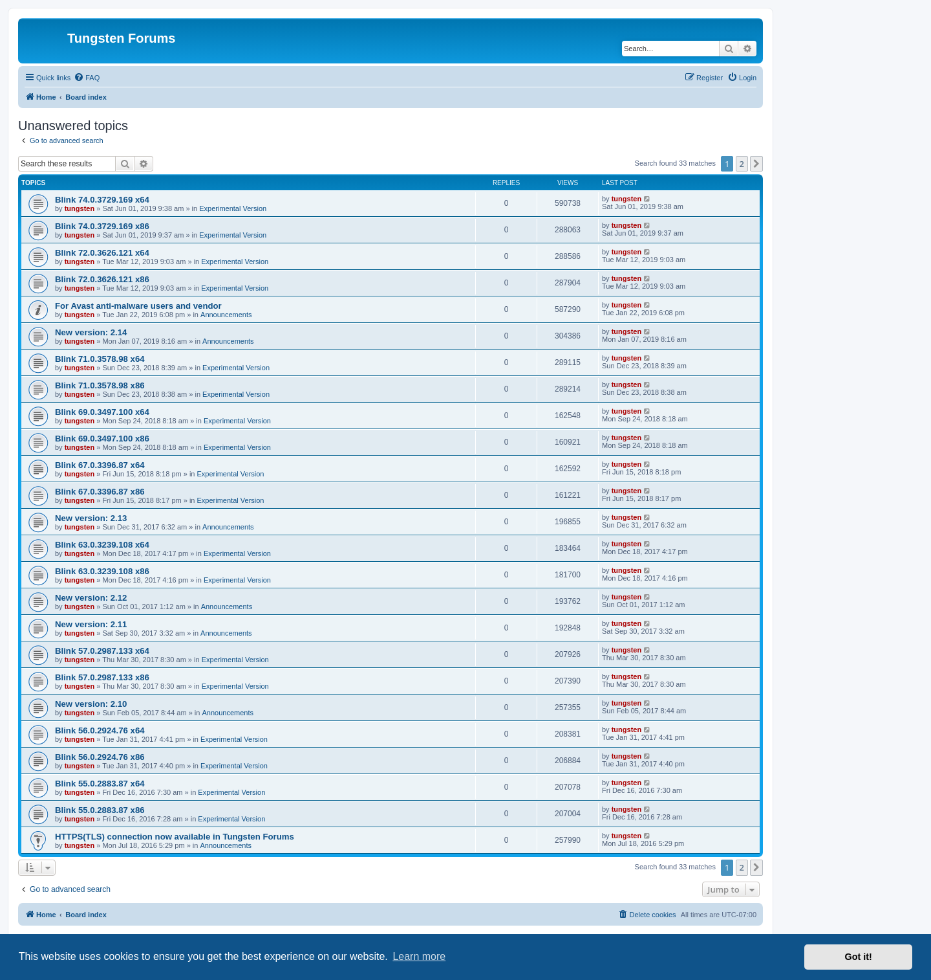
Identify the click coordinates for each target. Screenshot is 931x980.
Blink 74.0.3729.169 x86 (102, 226)
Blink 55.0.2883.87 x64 (100, 783)
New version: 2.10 (91, 704)
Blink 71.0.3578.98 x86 (100, 385)
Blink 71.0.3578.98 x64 (100, 359)
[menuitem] (87, 77)
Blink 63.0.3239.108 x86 (102, 571)
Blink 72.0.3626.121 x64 (102, 253)
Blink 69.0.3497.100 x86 (102, 438)
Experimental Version (232, 208)
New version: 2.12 (91, 598)
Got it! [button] (858, 957)
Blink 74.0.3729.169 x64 (102, 200)
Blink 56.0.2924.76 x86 (100, 757)
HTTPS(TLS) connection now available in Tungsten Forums (174, 836)
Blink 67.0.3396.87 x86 (100, 491)
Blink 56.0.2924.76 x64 (100, 730)
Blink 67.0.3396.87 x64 (100, 465)
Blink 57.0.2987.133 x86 (102, 677)
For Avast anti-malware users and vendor (138, 306)
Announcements (226, 314)
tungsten (79, 208)
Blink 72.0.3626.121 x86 (102, 279)
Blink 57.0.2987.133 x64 (102, 651)
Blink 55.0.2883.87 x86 (100, 810)
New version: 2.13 (91, 518)
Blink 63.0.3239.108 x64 (102, 545)
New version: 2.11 (91, 624)
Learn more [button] (418, 956)
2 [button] (742, 164)
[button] (756, 164)
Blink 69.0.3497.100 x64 (102, 412)
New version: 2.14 (91, 332)
